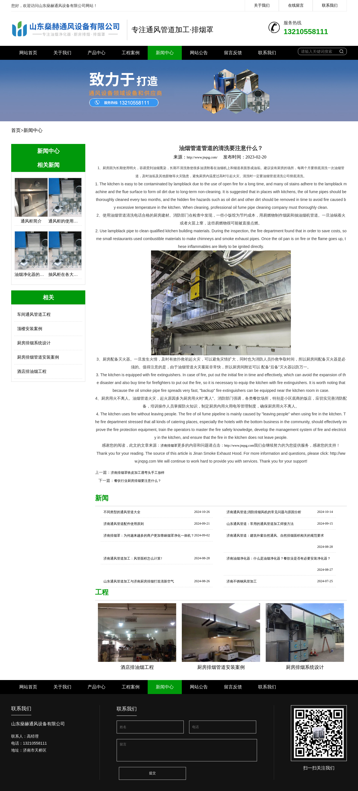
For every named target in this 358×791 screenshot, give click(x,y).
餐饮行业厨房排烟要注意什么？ (137, 481)
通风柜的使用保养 (65, 221)
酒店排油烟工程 (31, 371)
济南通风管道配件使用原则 (123, 524)
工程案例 (131, 52)
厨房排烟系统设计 (34, 343)
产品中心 (96, 52)
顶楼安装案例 (29, 328)
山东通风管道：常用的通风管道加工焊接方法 (260, 524)
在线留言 (296, 5)
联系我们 (330, 5)
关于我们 (262, 5)
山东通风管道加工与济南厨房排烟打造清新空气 (138, 581)
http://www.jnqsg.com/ (202, 157)
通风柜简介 (31, 221)
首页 (16, 130)
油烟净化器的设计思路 (31, 274)
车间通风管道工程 (34, 314)
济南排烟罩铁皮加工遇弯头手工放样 (137, 473)
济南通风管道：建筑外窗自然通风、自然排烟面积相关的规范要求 (275, 535)
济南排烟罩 (169, 445)
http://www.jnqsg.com (239, 445)
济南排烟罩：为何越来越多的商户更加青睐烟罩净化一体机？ (148, 535)
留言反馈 (233, 52)
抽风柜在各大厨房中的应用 (65, 274)
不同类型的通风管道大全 (121, 512)
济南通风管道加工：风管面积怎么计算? (132, 558)
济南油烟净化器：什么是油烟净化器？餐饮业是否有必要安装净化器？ (279, 558)
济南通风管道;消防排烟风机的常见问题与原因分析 (264, 512)
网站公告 (199, 52)
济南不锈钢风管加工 (242, 581)
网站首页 (28, 52)
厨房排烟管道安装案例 (38, 357)
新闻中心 (165, 52)
